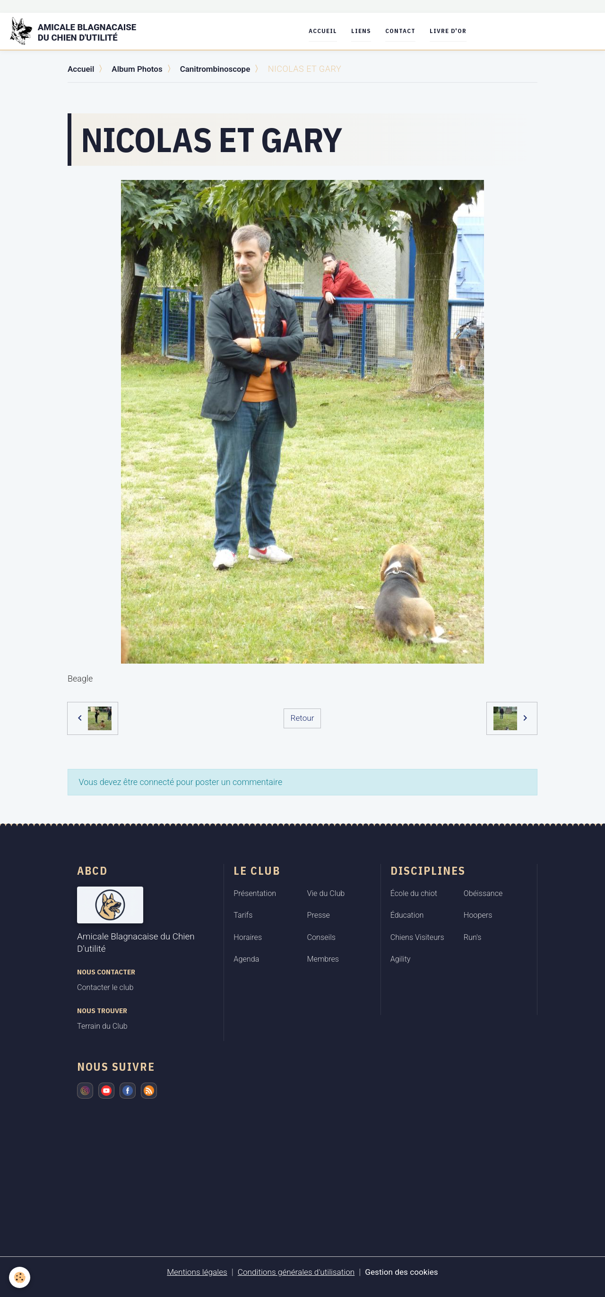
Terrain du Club (102, 1026)
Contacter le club (105, 987)
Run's (473, 936)
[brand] (82, 31)
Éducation (407, 915)
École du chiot (413, 892)
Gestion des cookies (405, 1272)
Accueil (329, 31)
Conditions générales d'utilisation (295, 1272)
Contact (406, 31)
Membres (323, 959)
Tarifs (242, 915)
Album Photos (140, 69)
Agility (400, 959)
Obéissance (483, 892)
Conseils (321, 936)
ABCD (92, 870)
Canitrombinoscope (222, 69)
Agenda (246, 959)
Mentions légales (193, 1272)
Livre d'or (454, 31)
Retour (302, 718)
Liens (367, 31)
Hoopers (478, 915)
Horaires (247, 936)
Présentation (254, 892)
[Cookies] (20, 1277)
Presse (318, 915)
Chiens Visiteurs (417, 936)
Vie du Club (326, 892)
